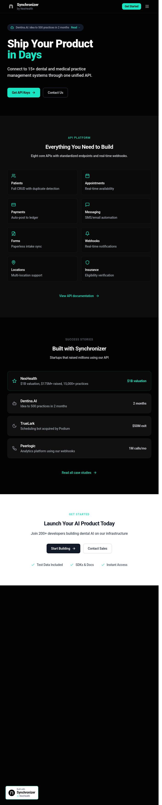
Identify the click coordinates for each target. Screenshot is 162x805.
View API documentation (79, 296)
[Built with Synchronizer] (22, 792)
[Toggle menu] (147, 6)
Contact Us (55, 92)
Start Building (63, 548)
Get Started (131, 6)
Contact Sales (97, 548)
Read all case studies (79, 472)
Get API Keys (24, 92)
